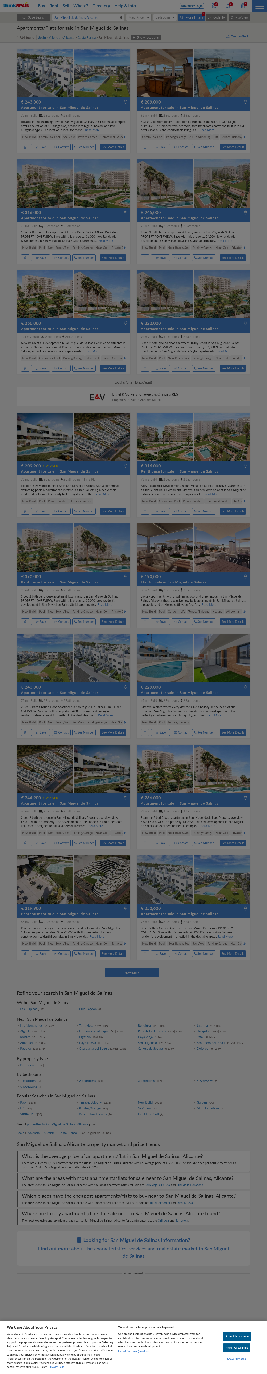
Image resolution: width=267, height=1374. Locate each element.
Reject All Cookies (237, 1347)
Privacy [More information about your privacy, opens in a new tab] (53, 1367)
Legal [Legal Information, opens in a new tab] (62, 1367)
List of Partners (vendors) (133, 1351)
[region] (133, 1347)
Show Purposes (236, 1359)
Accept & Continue (237, 1336)
